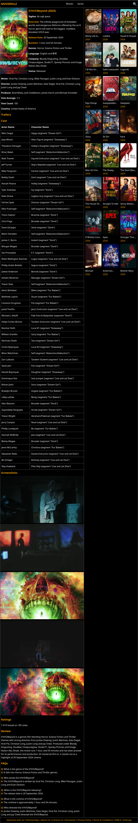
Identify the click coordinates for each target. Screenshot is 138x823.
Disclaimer (70, 820)
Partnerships (32, 820)
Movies (69, 3)
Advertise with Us (15, 820)
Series (80, 3)
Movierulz (9, 4)
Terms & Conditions (103, 820)
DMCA (118, 820)
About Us (45, 820)
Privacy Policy (84, 820)
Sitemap (127, 820)
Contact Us (57, 820)
